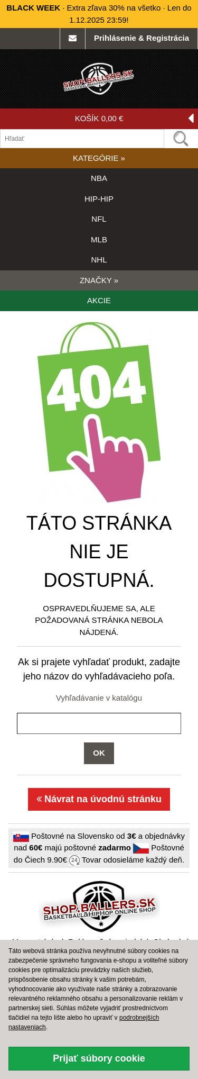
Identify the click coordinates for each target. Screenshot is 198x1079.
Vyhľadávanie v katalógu (99, 697)
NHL (99, 259)
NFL (98, 218)
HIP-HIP (99, 198)
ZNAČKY (99, 280)
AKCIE (99, 300)
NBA (99, 178)
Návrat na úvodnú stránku (99, 799)
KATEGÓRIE (99, 157)
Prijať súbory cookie (99, 1058)
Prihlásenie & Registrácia (141, 37)
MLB (99, 239)
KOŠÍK (134, 119)
